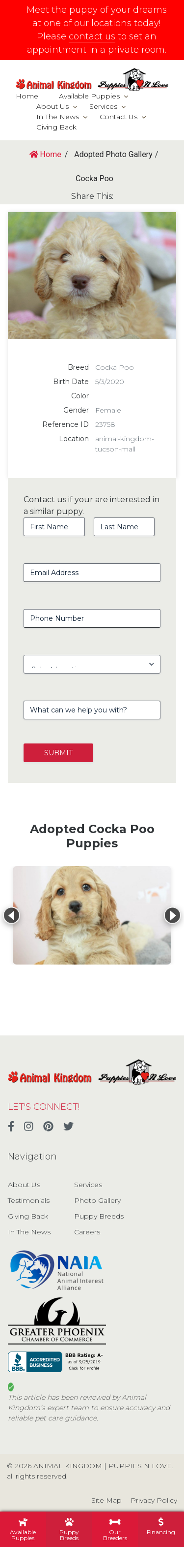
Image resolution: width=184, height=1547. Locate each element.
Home (27, 96)
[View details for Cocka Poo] (92, 915)
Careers (87, 1231)
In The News (57, 116)
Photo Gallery (97, 1200)
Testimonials (29, 1200)
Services (103, 106)
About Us (52, 106)
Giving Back (56, 127)
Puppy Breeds (99, 1216)
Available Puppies (89, 96)
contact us (92, 36)
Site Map (106, 1500)
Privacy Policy (154, 1500)
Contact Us (118, 116)
